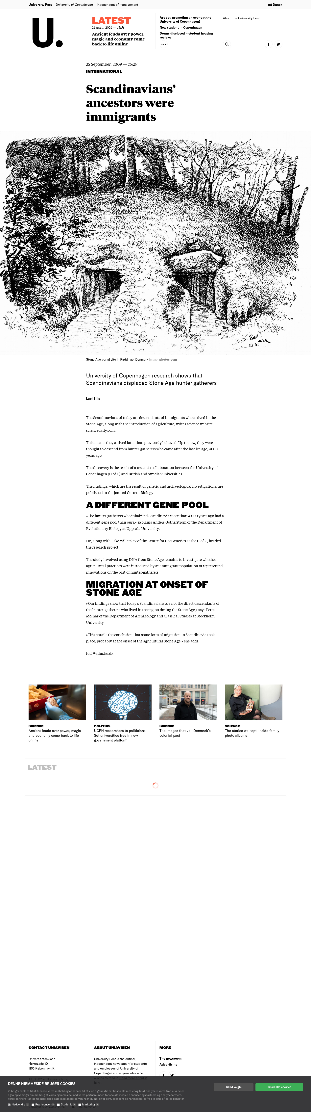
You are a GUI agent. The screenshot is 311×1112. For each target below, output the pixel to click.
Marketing (90, 1104)
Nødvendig (20, 1104)
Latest (111, 21)
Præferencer (45, 1104)
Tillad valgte (234, 1087)
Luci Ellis (93, 398)
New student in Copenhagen (181, 27)
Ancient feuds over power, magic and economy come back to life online (118, 39)
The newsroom (170, 1058)
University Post (40, 4)
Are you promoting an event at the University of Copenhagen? (185, 19)
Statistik (68, 1104)
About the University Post (241, 18)
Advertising (168, 1064)
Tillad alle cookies (279, 1087)
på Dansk (275, 4)
